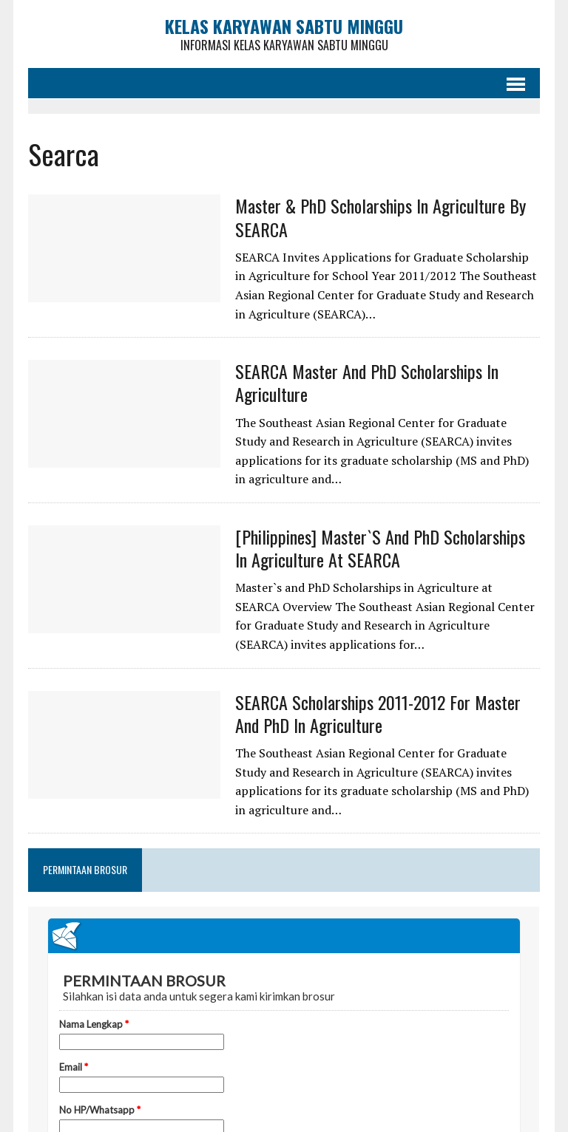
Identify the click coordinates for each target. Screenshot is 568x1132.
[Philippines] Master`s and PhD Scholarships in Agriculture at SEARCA (380, 548)
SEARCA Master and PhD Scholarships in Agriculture (366, 382)
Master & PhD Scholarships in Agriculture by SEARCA (380, 217)
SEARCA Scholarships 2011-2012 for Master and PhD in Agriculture (378, 713)
